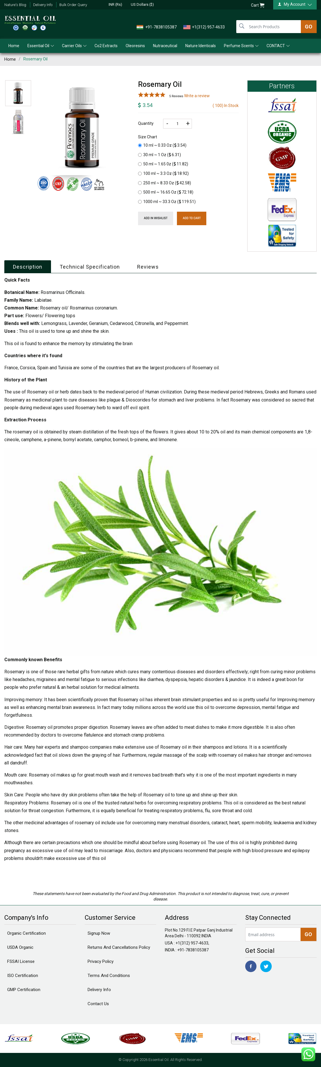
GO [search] (308, 27)
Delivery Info (42, 5)
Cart (258, 5)
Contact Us (98, 1003)
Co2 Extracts (106, 45)
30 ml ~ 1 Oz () (159, 154)
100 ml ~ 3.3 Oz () (163, 173)
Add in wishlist (155, 218)
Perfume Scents (241, 45)
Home (13, 45)
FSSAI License (21, 961)
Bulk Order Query (73, 5)
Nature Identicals (200, 45)
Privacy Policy (101, 961)
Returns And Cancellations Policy (119, 947)
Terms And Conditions (109, 975)
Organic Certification (26, 933)
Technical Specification (90, 267)
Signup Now (99, 933)
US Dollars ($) (142, 4)
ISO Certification (22, 975)
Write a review (197, 95)
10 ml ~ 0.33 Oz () (162, 145)
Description (27, 267)
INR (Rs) (115, 4)
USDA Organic (20, 947)
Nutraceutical (165, 45)
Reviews (148, 267)
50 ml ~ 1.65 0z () (163, 164)
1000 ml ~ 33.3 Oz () (167, 201)
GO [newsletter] (308, 934)
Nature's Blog (15, 5)
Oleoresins (135, 45)
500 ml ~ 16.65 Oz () (165, 192)
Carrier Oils (74, 45)
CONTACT (278, 45)
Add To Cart (192, 218)
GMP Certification (23, 989)
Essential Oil (40, 45)
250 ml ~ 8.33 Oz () (164, 183)
